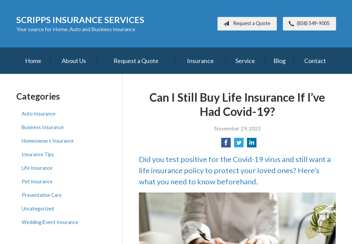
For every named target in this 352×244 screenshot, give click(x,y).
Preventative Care (42, 195)
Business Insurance (43, 127)
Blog (279, 60)
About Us (74, 60)
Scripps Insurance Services (80, 20)
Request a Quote (245, 24)
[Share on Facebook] (226, 144)
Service (245, 60)
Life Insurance (37, 168)
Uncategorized (38, 208)
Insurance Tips (38, 154)
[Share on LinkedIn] (251, 144)
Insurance (200, 60)
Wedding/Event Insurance (50, 222)
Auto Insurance (39, 114)
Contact (315, 60)
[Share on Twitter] (239, 144)
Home (33, 60)
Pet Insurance (37, 181)
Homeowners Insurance (48, 141)
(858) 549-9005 (308, 24)
